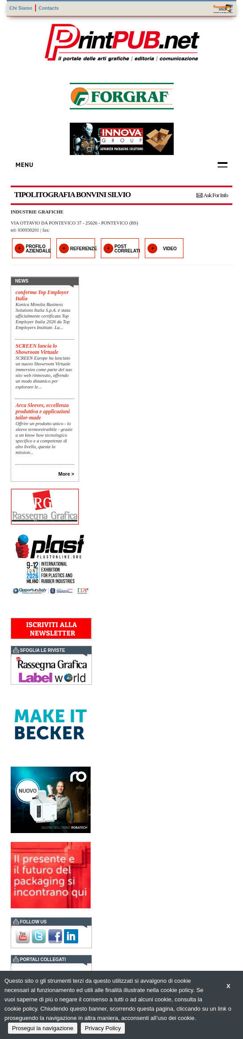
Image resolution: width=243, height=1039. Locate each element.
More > (66, 474)
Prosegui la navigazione (42, 1028)
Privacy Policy (103, 1028)
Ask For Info (215, 195)
